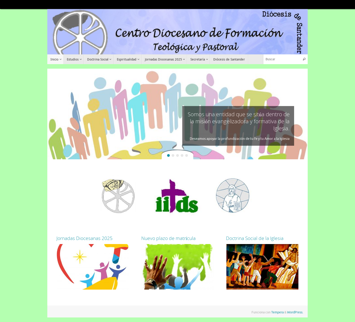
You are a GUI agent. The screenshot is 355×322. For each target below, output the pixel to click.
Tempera (277, 312)
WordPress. (295, 312)
